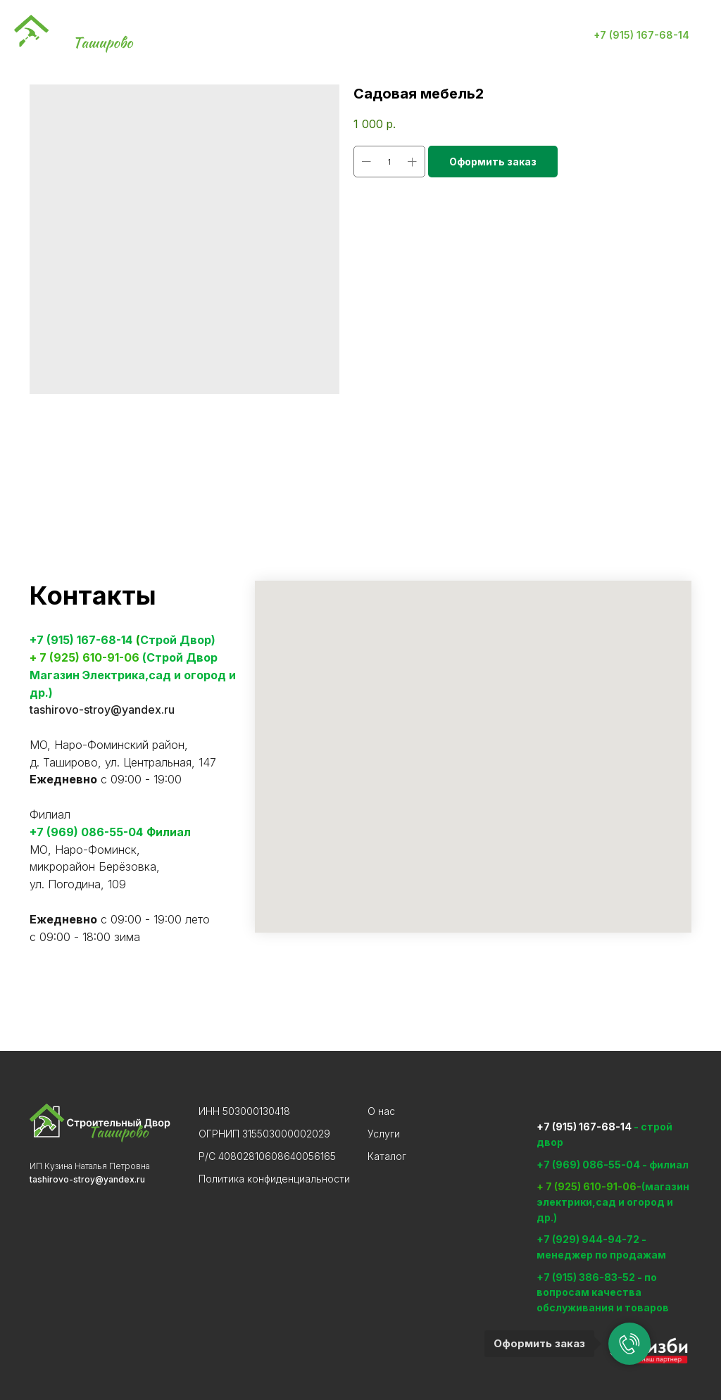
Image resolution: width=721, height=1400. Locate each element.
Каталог (318, 35)
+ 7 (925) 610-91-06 (84, 657)
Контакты (392, 35)
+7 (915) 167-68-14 (81, 640)
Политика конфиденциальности (274, 1179)
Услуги (253, 35)
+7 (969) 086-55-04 (86, 832)
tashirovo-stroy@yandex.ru (102, 709)
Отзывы (465, 35)
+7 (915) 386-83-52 (587, 1277)
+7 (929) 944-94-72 (588, 1239)
